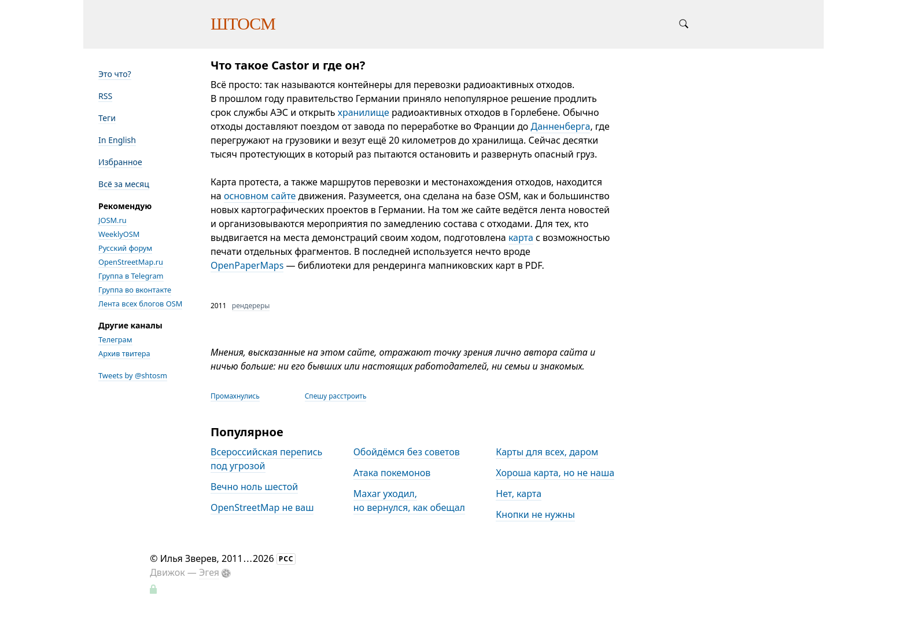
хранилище (363, 112)
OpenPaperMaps (247, 265)
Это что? (114, 73)
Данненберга (561, 126)
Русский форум (125, 248)
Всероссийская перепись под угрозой (266, 458)
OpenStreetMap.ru (130, 262)
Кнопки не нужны (535, 514)
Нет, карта (518, 493)
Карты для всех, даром (547, 451)
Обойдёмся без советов (406, 451)
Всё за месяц (123, 183)
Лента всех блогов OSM (140, 303)
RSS (105, 95)
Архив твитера (124, 353)
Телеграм (115, 339)
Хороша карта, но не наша (555, 472)
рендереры (251, 305)
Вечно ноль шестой (254, 486)
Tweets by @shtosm (132, 375)
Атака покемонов (392, 472)
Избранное (120, 161)
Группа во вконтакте (134, 289)
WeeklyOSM (118, 234)
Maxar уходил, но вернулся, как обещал (409, 500)
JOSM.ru (112, 220)
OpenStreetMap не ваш (262, 507)
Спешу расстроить (336, 396)
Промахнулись (235, 396)
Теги (107, 117)
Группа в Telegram (131, 276)
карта (520, 237)
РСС (286, 559)
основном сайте (260, 195)
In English (117, 139)
